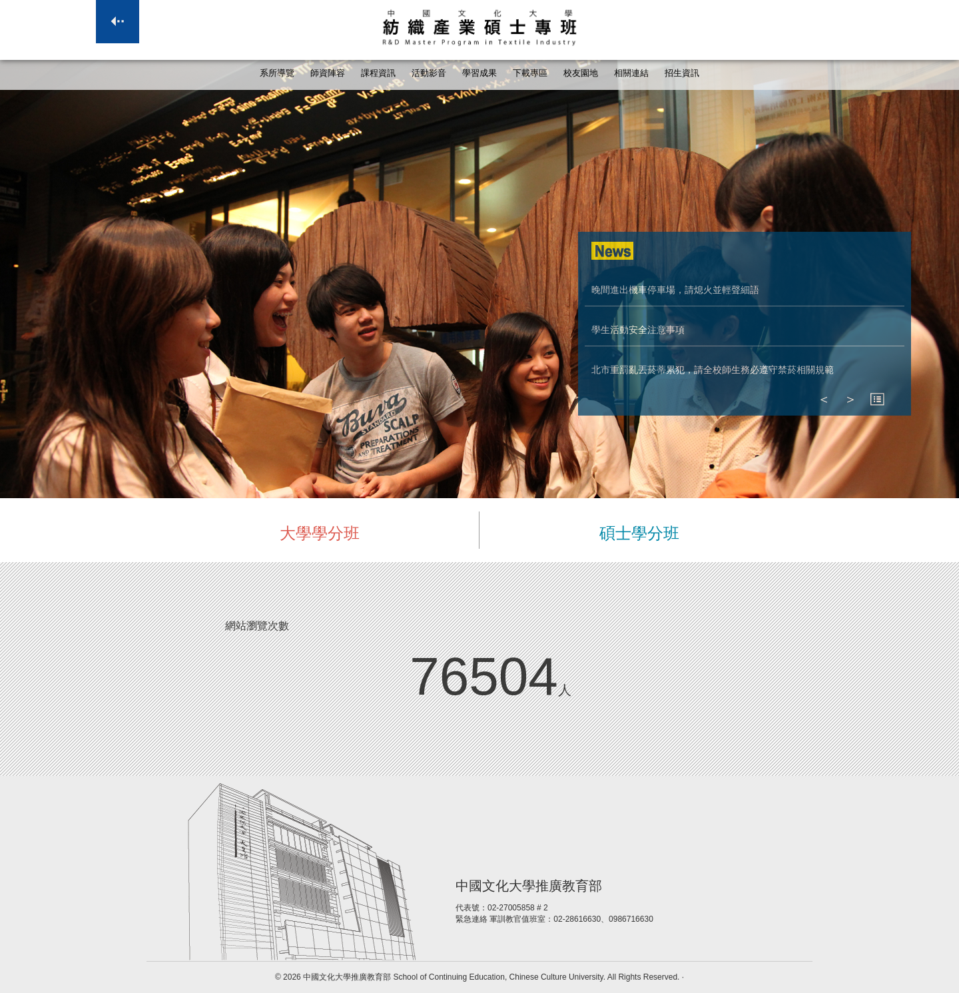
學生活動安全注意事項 (638, 329)
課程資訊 (378, 73)
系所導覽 (277, 73)
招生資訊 (682, 73)
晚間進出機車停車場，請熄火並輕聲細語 (675, 289)
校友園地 (580, 73)
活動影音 (429, 73)
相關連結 (631, 73)
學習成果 (479, 73)
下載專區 (530, 73)
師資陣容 (327, 73)
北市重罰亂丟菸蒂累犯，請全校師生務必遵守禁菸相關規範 (712, 369)
